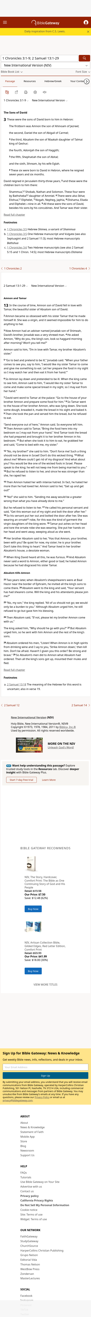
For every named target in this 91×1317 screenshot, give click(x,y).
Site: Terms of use (31, 1214)
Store (23, 1141)
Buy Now (33, 909)
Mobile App (27, 1136)
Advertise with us (31, 1186)
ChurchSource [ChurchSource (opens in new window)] (29, 1246)
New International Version (28, 717)
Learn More (49, 779)
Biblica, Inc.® (67, 727)
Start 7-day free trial (21, 779)
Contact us (27, 1191)
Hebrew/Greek (53, 81)
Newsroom (27, 1150)
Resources (30, 81)
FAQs (23, 1172)
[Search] (84, 58)
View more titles (45, 984)
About (24, 1123)
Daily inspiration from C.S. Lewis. (44, 31)
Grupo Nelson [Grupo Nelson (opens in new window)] (29, 1255)
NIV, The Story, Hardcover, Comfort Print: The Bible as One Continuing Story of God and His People (45, 882)
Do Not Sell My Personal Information (44, 1205)
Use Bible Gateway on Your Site (39, 1182)
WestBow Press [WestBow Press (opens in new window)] (30, 1269)
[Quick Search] (39, 58)
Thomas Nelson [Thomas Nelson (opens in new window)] (30, 1264)
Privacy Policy (42, 1097)
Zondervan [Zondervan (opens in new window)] (27, 1274)
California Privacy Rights (36, 1200)
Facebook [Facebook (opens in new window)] (26, 1296)
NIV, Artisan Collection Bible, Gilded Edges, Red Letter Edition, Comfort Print (45, 946)
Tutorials (25, 1177)
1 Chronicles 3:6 (17, 247)
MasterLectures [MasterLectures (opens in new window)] (30, 1278)
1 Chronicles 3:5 (17, 229)
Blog (23, 1146)
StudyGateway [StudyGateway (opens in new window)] (29, 1241)
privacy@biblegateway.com (18, 1100)
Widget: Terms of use (33, 1219)
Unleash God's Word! (61, 747)
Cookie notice (29, 1210)
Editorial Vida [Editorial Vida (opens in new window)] (28, 1260)
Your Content (78, 81)
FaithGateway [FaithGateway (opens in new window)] (29, 1236)
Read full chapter (14, 215)
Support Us (27, 1155)
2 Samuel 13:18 (16, 684)
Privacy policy (29, 1196)
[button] (86, 22)
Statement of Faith (32, 1132)
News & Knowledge (32, 1127)
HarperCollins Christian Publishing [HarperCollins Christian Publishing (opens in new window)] (42, 1250)
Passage (10, 81)
